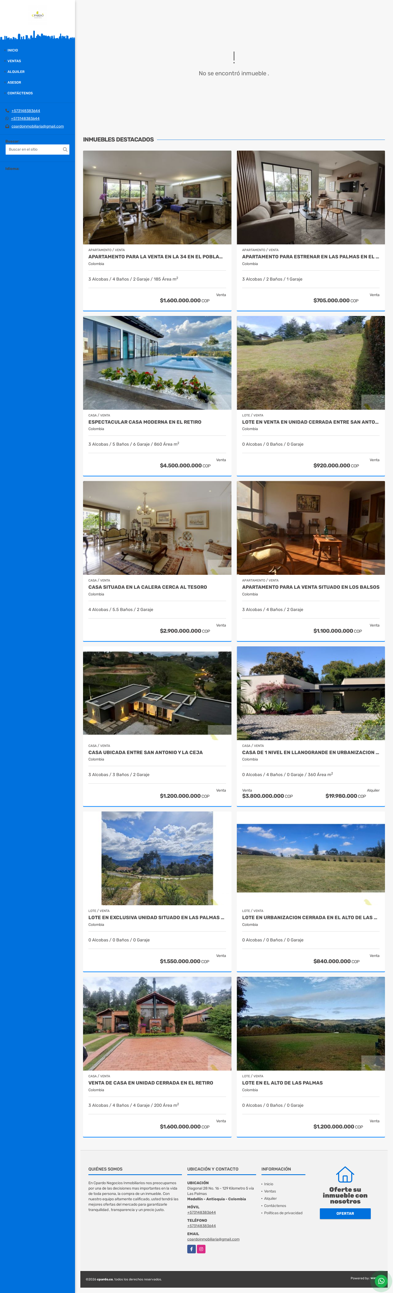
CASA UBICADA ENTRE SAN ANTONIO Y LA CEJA (145, 752)
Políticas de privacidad (283, 1213)
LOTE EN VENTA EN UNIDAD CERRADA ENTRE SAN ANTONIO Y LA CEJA (311, 422)
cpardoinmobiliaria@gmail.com (38, 126)
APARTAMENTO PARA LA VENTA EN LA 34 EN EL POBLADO (157, 257)
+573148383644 (26, 111)
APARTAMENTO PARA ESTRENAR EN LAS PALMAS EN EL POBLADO (311, 257)
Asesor (14, 82)
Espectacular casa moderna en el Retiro (144, 422)
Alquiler (16, 72)
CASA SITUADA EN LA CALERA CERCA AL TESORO (147, 587)
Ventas (14, 61)
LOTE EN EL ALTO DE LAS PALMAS (282, 1083)
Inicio (13, 50)
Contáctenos (20, 93)
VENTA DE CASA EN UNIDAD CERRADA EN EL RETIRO (150, 1083)
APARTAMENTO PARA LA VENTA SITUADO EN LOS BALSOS (311, 587)
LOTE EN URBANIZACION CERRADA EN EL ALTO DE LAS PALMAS (311, 918)
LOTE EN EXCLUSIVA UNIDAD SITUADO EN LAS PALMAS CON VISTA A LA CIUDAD (157, 918)
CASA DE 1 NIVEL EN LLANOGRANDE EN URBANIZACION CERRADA (311, 752)
